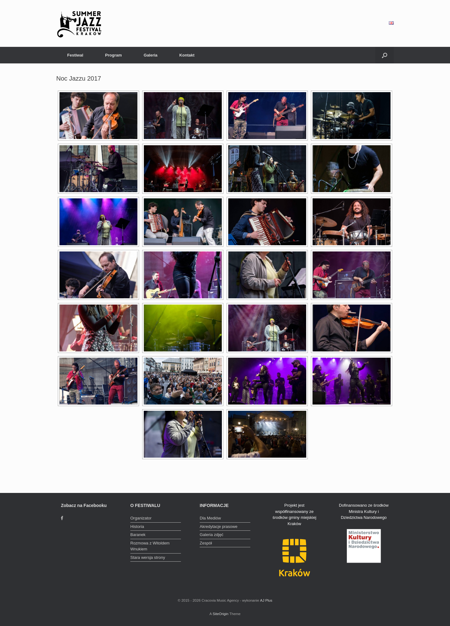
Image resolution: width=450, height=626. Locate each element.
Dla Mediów (210, 518)
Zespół (206, 543)
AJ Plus (266, 600)
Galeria (151, 55)
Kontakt (186, 55)
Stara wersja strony (147, 557)
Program (113, 55)
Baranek (137, 534)
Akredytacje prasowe (219, 526)
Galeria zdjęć (211, 534)
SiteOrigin (220, 614)
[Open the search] (384, 55)
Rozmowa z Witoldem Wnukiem (150, 546)
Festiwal (75, 55)
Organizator (141, 518)
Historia (137, 526)
